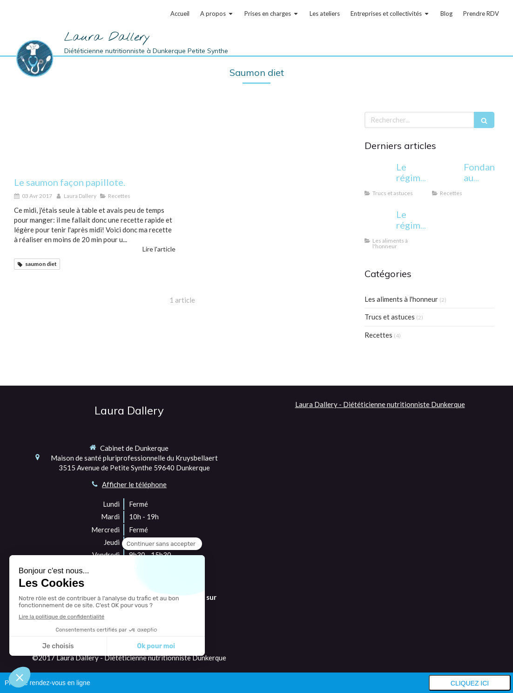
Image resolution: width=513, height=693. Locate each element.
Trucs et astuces (389, 317)
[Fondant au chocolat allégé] (446, 176)
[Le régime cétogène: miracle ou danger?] (378, 176)
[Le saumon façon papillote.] (95, 139)
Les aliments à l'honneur (401, 299)
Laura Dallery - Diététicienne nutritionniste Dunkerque (380, 404)
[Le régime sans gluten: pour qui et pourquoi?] (378, 224)
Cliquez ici (470, 683)
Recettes (378, 335)
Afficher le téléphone (134, 484)
